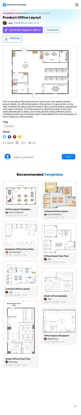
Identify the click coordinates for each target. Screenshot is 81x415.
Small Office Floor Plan (17, 359)
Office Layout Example (17, 209)
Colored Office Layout (56, 211)
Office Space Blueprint (56, 336)
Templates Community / (15, 13)
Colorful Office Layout (17, 289)
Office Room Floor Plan (56, 256)
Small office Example (55, 296)
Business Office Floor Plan (19, 249)
